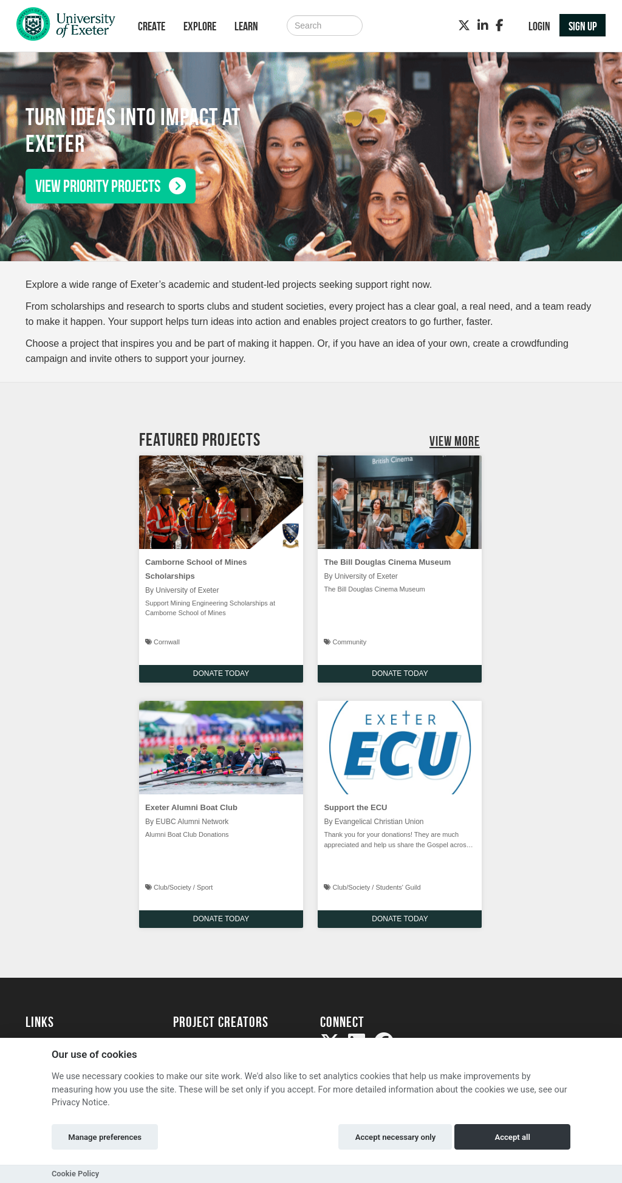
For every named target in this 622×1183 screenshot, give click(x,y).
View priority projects (110, 186)
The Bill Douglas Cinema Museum (387, 562)
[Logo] (65, 27)
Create (151, 26)
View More (454, 441)
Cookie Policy (75, 1173)
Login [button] (539, 26)
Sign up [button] (583, 26)
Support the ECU (355, 807)
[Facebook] (499, 25)
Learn (246, 26)
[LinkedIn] (483, 25)
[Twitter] (464, 25)
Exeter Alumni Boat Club (191, 807)
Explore (199, 26)
